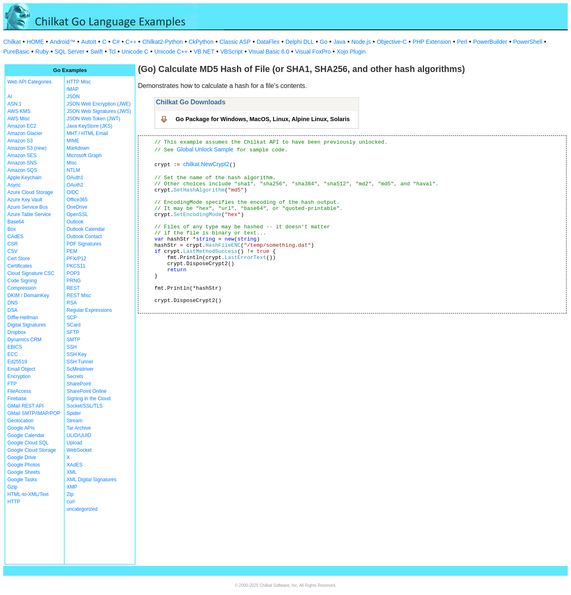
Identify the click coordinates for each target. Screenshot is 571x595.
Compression (21, 288)
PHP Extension (432, 41)
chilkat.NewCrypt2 (206, 164)
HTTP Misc (79, 82)
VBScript (231, 51)
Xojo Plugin (351, 51)
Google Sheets (23, 472)
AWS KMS (18, 111)
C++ (131, 41)
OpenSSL (77, 214)
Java (339, 41)
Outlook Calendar (86, 229)
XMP (72, 487)
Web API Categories (29, 82)
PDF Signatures (84, 244)
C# (116, 41)
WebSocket (79, 450)
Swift (96, 51)
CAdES (15, 236)
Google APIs (21, 428)
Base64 (15, 222)
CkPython (201, 41)
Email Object (21, 369)
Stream (75, 421)
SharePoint (79, 384)
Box (11, 229)
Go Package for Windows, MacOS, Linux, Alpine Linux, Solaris (263, 119)
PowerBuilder (490, 41)
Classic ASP (235, 41)
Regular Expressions (89, 310)
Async (14, 185)
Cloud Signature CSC (30, 273)
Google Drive (21, 457)
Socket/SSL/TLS (85, 406)
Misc (72, 163)
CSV (12, 251)
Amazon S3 (20, 141)
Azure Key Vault (24, 200)
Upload (74, 443)
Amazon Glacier (24, 133)
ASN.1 (14, 104)
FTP (12, 384)
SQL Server (70, 51)
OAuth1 (75, 177)
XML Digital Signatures (92, 479)
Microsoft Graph (84, 155)
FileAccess (19, 391)
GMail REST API (25, 406)
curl (70, 502)
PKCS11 (76, 266)
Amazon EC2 (21, 126)
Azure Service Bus (27, 207)
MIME (73, 141)
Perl (462, 41)
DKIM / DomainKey (28, 295)
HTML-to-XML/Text (28, 494)
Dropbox (16, 332)
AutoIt (89, 41)
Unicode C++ (171, 51)
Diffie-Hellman (22, 317)
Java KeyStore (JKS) (89, 126)
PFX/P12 (76, 258)
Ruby (42, 51)
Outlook (75, 222)
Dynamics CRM (24, 340)
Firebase (17, 398)
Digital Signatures (26, 325)
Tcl (111, 51)
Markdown (78, 148)
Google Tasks (22, 479)
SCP (72, 317)
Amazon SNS (22, 163)
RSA (72, 303)
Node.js (361, 41)
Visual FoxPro (313, 51)
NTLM (73, 170)
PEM (72, 251)
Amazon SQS (22, 170)
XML (72, 472)
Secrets (75, 376)
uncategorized (82, 509)
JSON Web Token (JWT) (93, 119)
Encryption (19, 376)
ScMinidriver (80, 369)
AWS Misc (18, 119)
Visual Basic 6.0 (268, 51)
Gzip (12, 487)
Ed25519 (17, 362)
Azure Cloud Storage (30, 192)
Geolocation (20, 421)
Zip (70, 494)
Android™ (62, 41)
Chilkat (12, 41)
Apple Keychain (24, 177)
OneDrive (77, 207)
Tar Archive (79, 428)
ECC (12, 354)
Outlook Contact (84, 236)
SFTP (73, 332)
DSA (12, 310)
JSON (73, 96)
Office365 (77, 200)
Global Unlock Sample (205, 149)
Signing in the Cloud (89, 398)
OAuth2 (75, 185)
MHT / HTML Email (87, 133)
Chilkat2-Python (162, 41)
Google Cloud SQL (28, 443)
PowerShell (527, 41)
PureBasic (16, 51)
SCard (74, 325)
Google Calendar (26, 435)
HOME (35, 41)
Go (323, 41)
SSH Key (77, 354)
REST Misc (79, 295)
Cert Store (18, 258)
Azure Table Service (29, 214)
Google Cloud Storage (31, 450)
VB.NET (204, 51)
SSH (72, 347)
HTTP (13, 502)
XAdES (75, 465)
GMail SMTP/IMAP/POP (33, 413)
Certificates (19, 266)
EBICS (14, 347)
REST (73, 288)
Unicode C (135, 51)
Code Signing (22, 281)
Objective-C (391, 41)
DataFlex (268, 41)
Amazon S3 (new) (26, 148)
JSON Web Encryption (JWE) (99, 104)
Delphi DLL (299, 41)
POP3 (73, 273)
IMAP (73, 89)
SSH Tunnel (80, 362)
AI (9, 96)
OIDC (73, 192)
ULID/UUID (79, 435)
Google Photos (23, 465)
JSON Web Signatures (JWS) (99, 111)
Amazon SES (21, 155)
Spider (74, 413)
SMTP (73, 340)
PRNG (74, 281)
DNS (12, 303)
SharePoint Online (86, 391)
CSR (12, 244)
